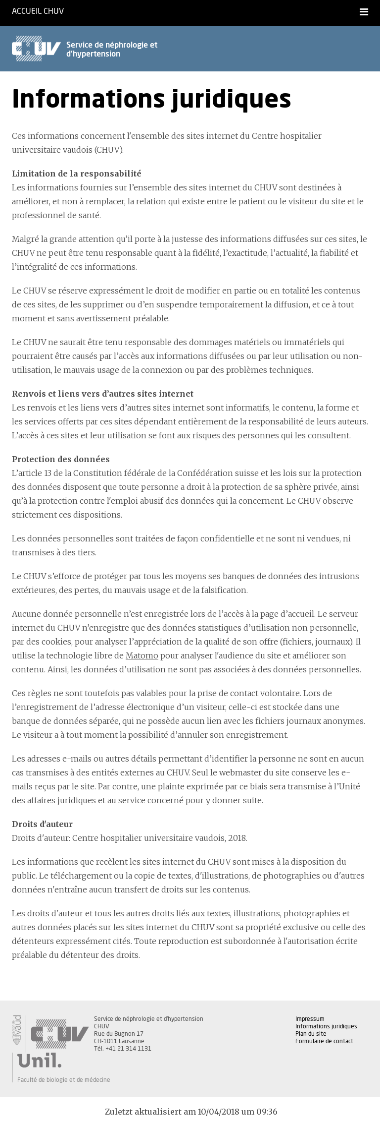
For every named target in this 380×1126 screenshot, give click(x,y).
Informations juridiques (326, 1026)
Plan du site (311, 1034)
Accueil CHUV (38, 11)
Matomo (142, 655)
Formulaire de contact (324, 1041)
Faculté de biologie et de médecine (63, 1080)
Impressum (310, 1019)
